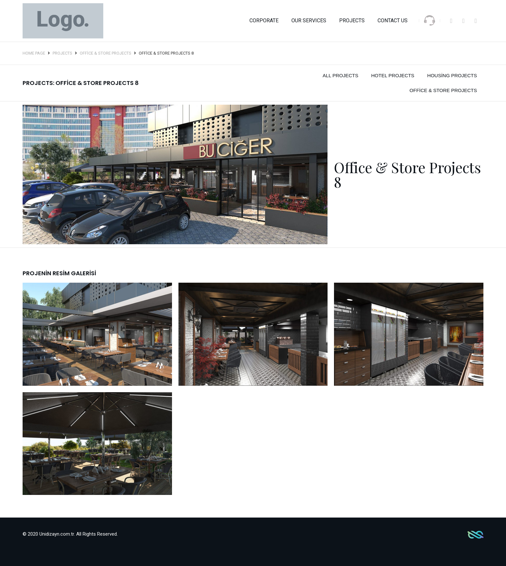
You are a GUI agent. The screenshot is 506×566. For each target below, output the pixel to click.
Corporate (263, 20)
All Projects (340, 75)
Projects (352, 20)
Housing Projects (452, 75)
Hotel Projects (392, 75)
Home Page (34, 53)
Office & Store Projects (105, 53)
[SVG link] (429, 20)
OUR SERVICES (308, 20)
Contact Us (393, 20)
